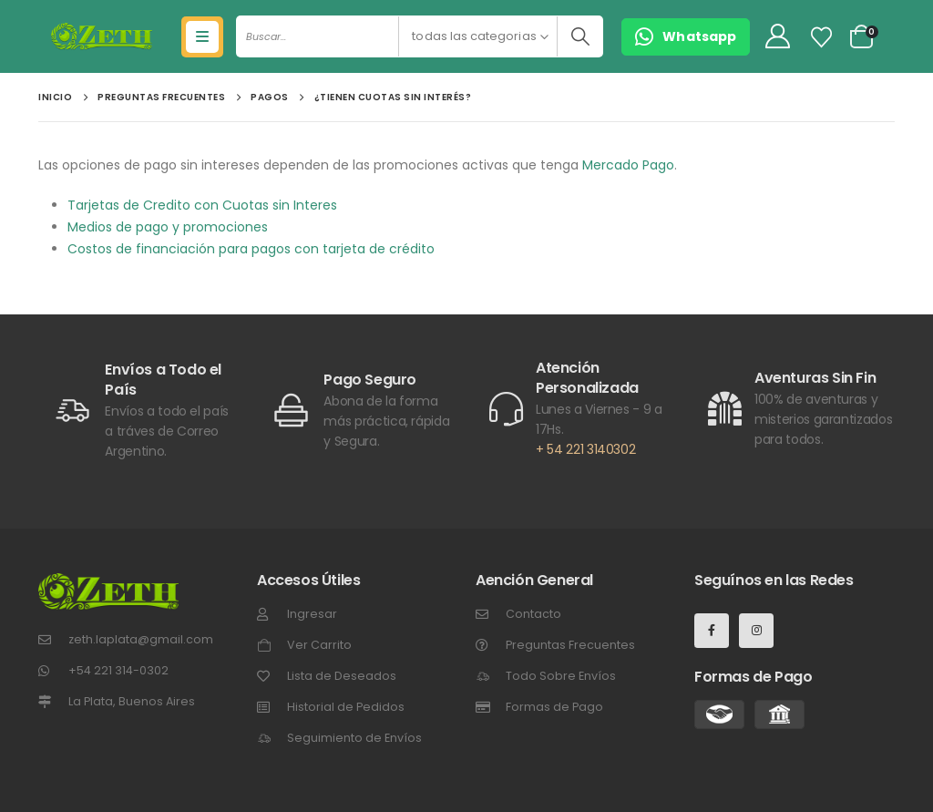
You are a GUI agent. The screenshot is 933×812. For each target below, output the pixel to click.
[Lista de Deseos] (822, 37)
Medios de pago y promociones (167, 227)
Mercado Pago (628, 165)
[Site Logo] (101, 36)
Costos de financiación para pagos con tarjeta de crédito (251, 249)
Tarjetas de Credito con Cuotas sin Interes (202, 205)
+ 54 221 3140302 (585, 449)
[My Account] (777, 37)
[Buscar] (580, 36)
